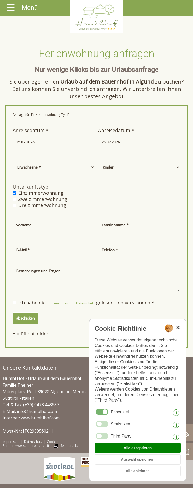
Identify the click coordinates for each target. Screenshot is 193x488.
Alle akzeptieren (138, 448)
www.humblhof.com (40, 418)
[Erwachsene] (54, 167)
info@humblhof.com (37, 411)
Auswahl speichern (138, 459)
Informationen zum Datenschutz (71, 303)
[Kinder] (139, 167)
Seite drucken (70, 446)
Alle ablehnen (137, 471)
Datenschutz (33, 442)
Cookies (53, 442)
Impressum (11, 442)
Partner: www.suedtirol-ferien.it (26, 446)
